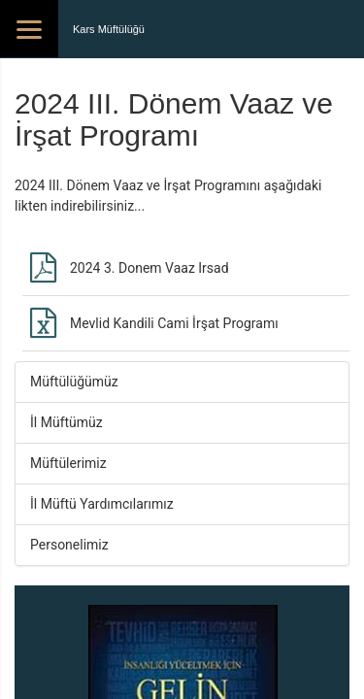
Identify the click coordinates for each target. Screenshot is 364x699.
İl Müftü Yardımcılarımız (102, 504)
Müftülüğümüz (74, 381)
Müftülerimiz (68, 463)
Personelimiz (69, 544)
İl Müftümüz (66, 422)
